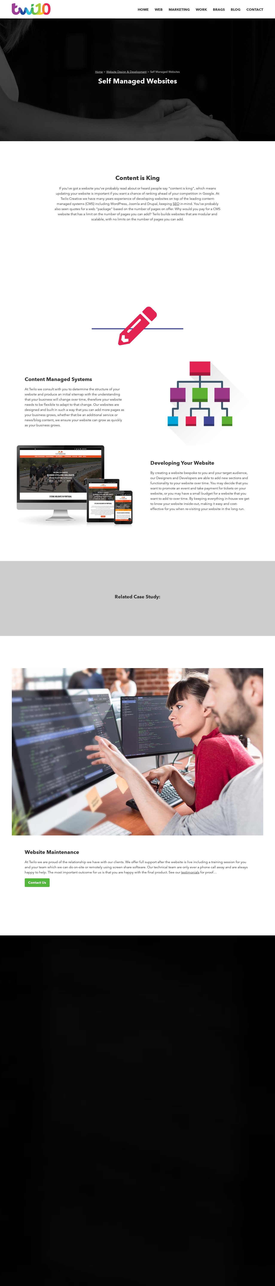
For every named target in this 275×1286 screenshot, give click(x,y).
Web (159, 10)
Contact (254, 10)
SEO (176, 204)
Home (143, 10)
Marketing (179, 10)
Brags (219, 10)
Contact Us (37, 883)
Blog (235, 10)
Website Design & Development (126, 72)
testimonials (190, 872)
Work (201, 10)
